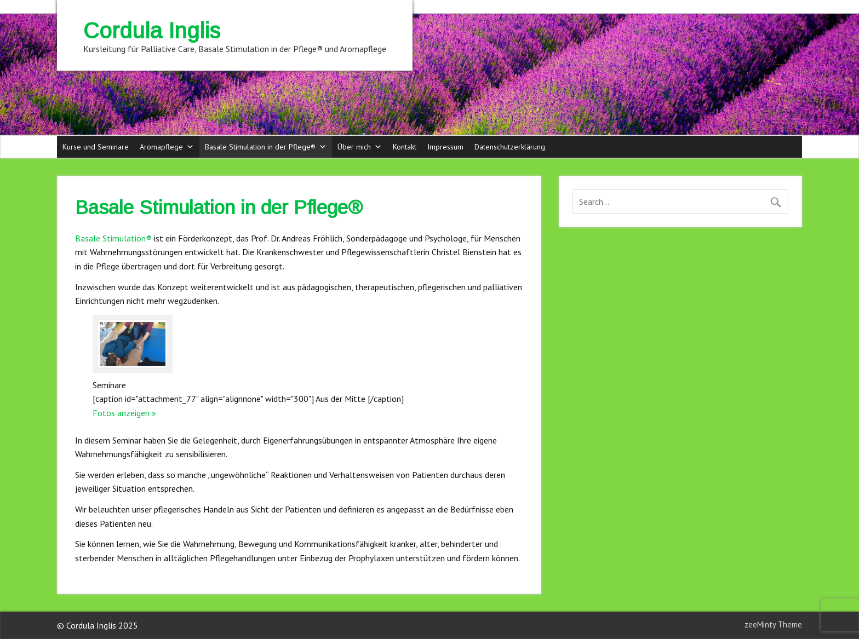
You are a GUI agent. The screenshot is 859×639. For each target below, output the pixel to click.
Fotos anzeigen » (124, 412)
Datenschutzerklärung (509, 147)
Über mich (359, 147)
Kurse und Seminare (95, 147)
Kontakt (404, 147)
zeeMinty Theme (773, 624)
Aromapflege (167, 147)
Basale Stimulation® (113, 238)
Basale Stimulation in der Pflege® (266, 147)
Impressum (445, 147)
